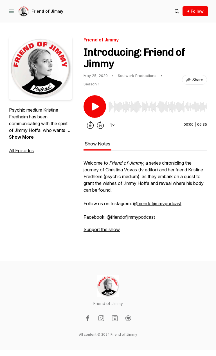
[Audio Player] (157, 105)
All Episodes (21, 150)
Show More (21, 137)
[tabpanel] (145, 199)
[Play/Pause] (95, 106)
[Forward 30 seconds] (100, 125)
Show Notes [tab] (97, 144)
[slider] (157, 107)
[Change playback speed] (112, 125)
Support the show (102, 229)
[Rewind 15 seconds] (90, 125)
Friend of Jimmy (47, 11)
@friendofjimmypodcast (157, 203)
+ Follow (195, 11)
